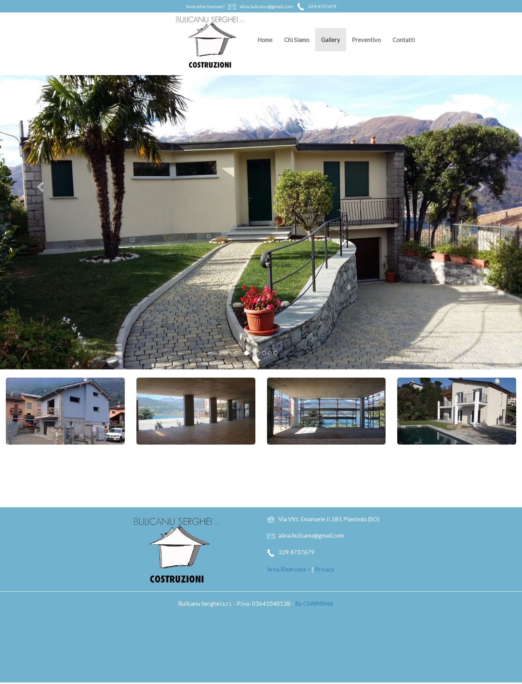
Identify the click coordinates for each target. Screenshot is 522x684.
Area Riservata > (289, 569)
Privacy (325, 569)
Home (264, 39)
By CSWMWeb (314, 603)
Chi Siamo (296, 39)
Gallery (330, 39)
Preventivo (366, 39)
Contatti (404, 39)
